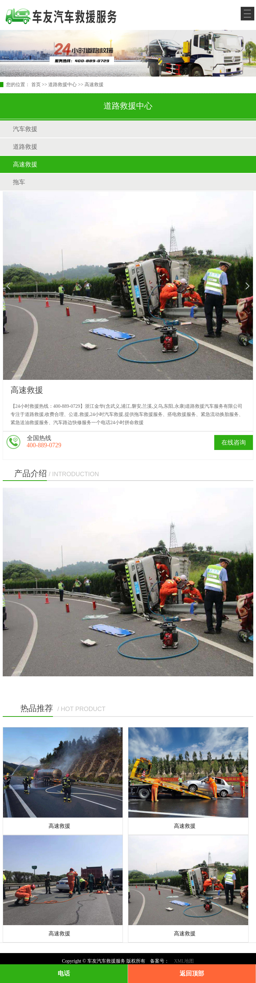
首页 (36, 84)
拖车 (19, 182)
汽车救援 (25, 129)
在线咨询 (233, 442)
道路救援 (25, 146)
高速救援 (94, 84)
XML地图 (184, 961)
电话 (64, 973)
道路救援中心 (62, 84)
